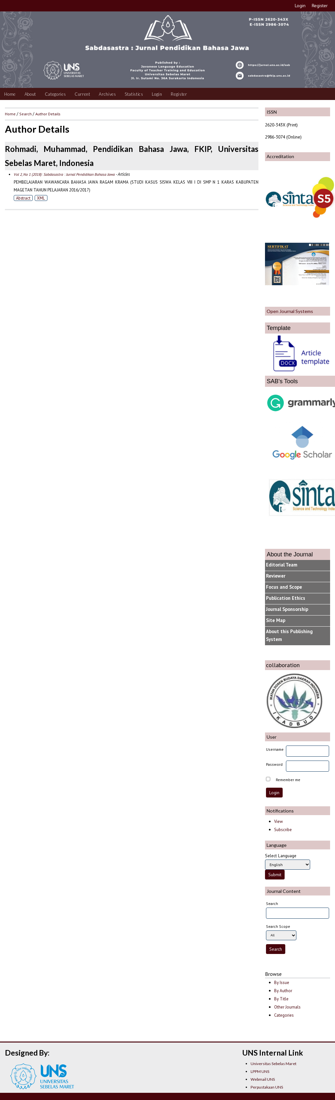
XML (41, 198)
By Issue (281, 982)
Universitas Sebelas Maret (273, 1063)
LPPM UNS (260, 1071)
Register (320, 5)
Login (300, 5)
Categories (55, 94)
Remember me (288, 779)
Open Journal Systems (290, 311)
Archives (107, 94)
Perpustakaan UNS (267, 1087)
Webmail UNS (263, 1079)
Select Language (280, 856)
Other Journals (287, 1007)
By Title (281, 999)
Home (10, 94)
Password (274, 764)
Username (275, 749)
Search (25, 113)
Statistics (134, 94)
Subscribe (283, 829)
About (30, 94)
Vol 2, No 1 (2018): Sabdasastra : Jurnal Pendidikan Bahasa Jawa (64, 174)
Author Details (47, 113)
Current (82, 94)
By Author (283, 990)
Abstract (23, 198)
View (278, 821)
